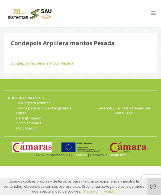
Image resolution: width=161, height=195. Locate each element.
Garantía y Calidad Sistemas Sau (124, 108)
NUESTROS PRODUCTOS (28, 98)
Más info (90, 191)
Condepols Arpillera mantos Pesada (42, 63)
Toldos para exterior (33, 102)
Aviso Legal (124, 112)
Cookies (80, 154)
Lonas (21, 112)
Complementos (28, 123)
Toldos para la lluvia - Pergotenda (44, 108)
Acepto (109, 191)
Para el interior (28, 118)
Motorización (27, 128)
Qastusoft (117, 154)
